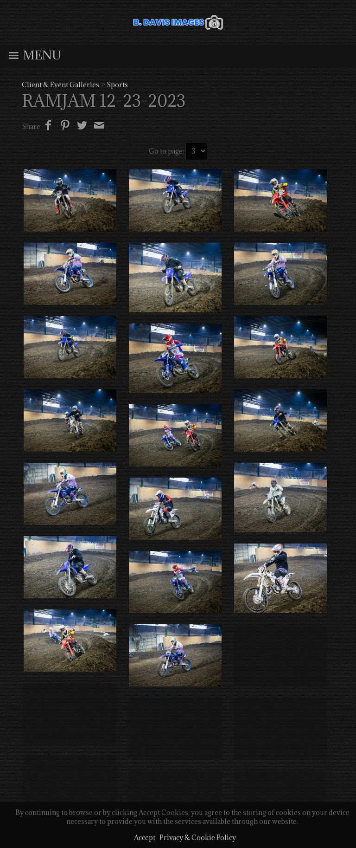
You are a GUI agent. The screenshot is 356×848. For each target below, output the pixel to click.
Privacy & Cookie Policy (197, 837)
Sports (117, 84)
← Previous (177, 707)
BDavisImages (176, 750)
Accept (144, 837)
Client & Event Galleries (60, 84)
